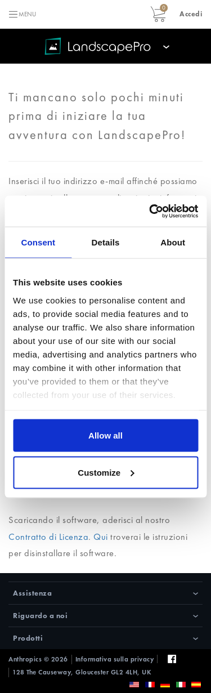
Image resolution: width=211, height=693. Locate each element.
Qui (100, 537)
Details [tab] (106, 242)
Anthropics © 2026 (38, 659)
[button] (190, 14)
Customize (106, 472)
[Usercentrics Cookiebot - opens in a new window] (150, 211)
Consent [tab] (38, 242)
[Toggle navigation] (22, 14)
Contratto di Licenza (48, 537)
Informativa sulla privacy (114, 659)
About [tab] (172, 242)
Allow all (105, 435)
